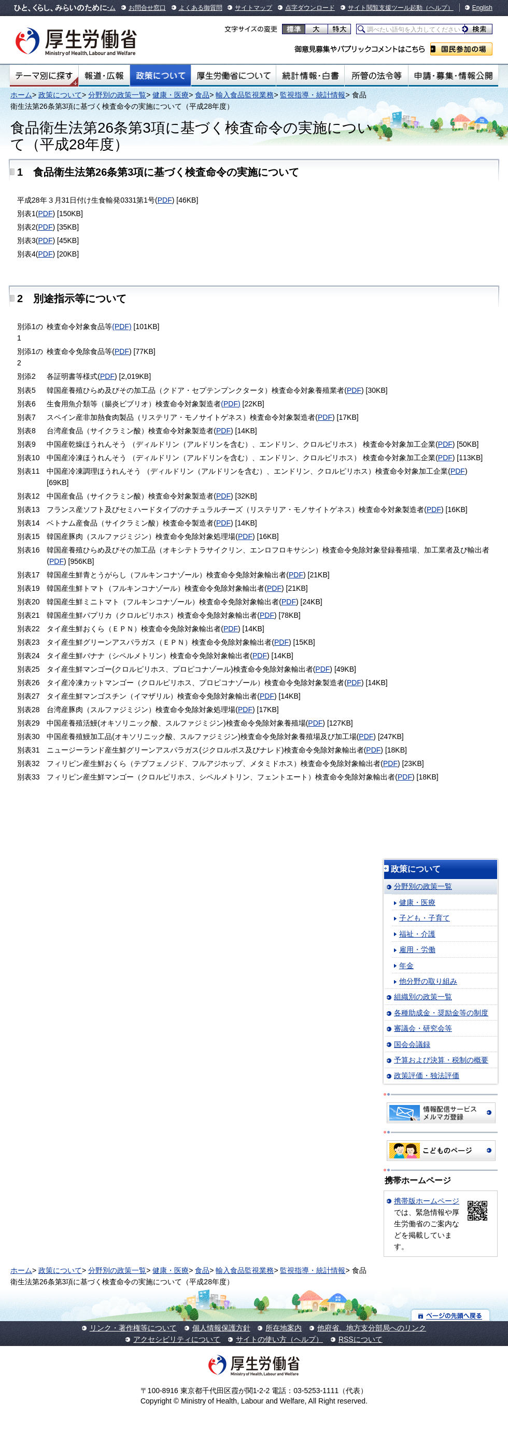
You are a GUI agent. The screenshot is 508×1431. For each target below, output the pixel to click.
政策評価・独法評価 (426, 1075)
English (482, 7)
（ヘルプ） (438, 7)
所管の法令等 (376, 76)
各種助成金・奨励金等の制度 (441, 1013)
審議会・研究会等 (423, 1028)
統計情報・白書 (310, 76)
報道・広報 (104, 76)
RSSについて (360, 1339)
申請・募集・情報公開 (453, 76)
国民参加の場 (461, 48)
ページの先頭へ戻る (450, 1315)
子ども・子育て (424, 918)
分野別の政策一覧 (117, 95)
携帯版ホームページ (426, 1201)
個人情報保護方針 (221, 1328)
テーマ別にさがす (44, 75)
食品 (202, 95)
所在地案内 (283, 1328)
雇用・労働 (417, 949)
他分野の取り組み (428, 981)
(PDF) (121, 326)
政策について (160, 76)
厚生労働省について (233, 76)
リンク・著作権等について (133, 1328)
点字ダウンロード (310, 7)
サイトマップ (253, 7)
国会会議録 (412, 1044)
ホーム (21, 95)
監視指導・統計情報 (312, 95)
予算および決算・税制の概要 (441, 1060)
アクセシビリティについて (176, 1339)
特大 (339, 29)
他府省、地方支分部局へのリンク (371, 1328)
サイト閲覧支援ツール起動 (385, 7)
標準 (294, 29)
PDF (165, 200)
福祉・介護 (417, 934)
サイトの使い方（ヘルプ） (279, 1339)
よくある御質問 (200, 7)
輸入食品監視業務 (245, 95)
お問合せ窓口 (147, 7)
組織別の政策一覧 (423, 997)
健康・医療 (170, 95)
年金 (406, 965)
